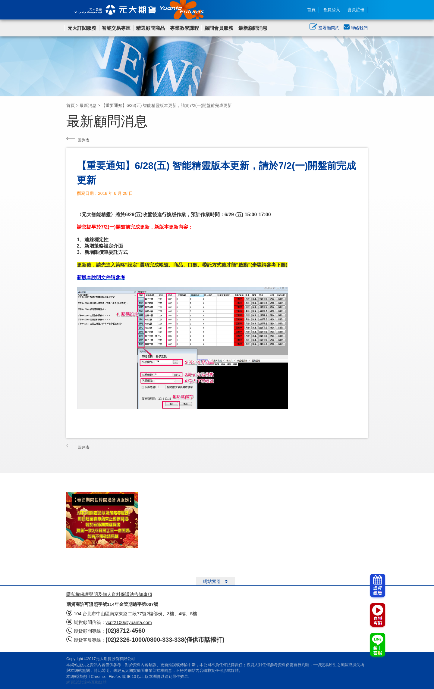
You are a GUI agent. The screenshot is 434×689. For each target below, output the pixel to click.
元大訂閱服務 (82, 28)
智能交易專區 (116, 28)
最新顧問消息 (252, 28)
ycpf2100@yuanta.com (128, 622)
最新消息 (88, 105)
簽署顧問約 (324, 28)
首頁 (311, 9)
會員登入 (331, 9)
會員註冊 (356, 9)
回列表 (78, 139)
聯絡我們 (356, 28)
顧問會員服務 (218, 28)
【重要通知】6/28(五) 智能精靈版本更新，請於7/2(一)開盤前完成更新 (166, 105)
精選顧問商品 (150, 28)
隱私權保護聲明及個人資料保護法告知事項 (109, 594)
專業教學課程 (184, 28)
